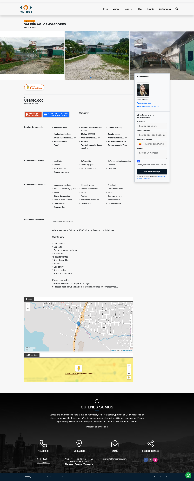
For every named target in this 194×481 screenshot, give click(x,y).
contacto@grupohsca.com (115, 459)
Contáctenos (165, 9)
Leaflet (113, 350)
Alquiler (128, 9)
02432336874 (43, 463)
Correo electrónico (144, 131)
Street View (34, 87)
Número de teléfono (145, 140)
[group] (32, 55)
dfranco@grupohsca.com (149, 106)
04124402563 (43, 459)
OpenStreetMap (127, 350)
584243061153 (145, 103)
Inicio (105, 9)
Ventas (116, 9)
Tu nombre (141, 122)
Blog (140, 9)
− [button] (28, 309)
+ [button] (28, 305)
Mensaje (140, 149)
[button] (90, 77)
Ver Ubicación (71, 373)
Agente (150, 9)
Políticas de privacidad (97, 427)
